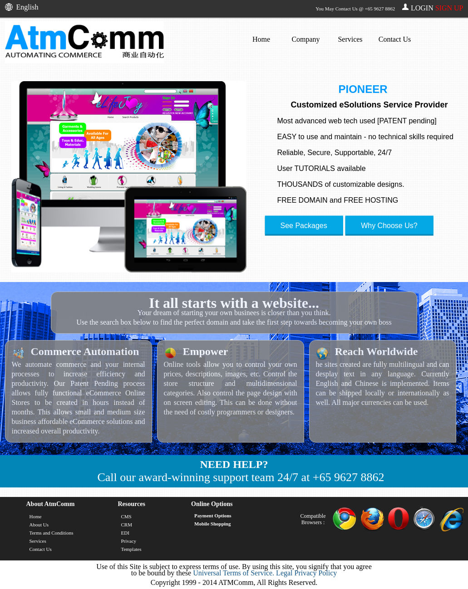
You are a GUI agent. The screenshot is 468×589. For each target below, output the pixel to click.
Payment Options (213, 515)
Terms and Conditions (52, 532)
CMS (126, 516)
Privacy (128, 541)
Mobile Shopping (212, 523)
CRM (126, 524)
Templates (131, 549)
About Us (39, 524)
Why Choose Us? (389, 225)
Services (350, 39)
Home (261, 39)
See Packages (304, 225)
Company (305, 39)
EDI (125, 532)
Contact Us (395, 39)
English (27, 7)
